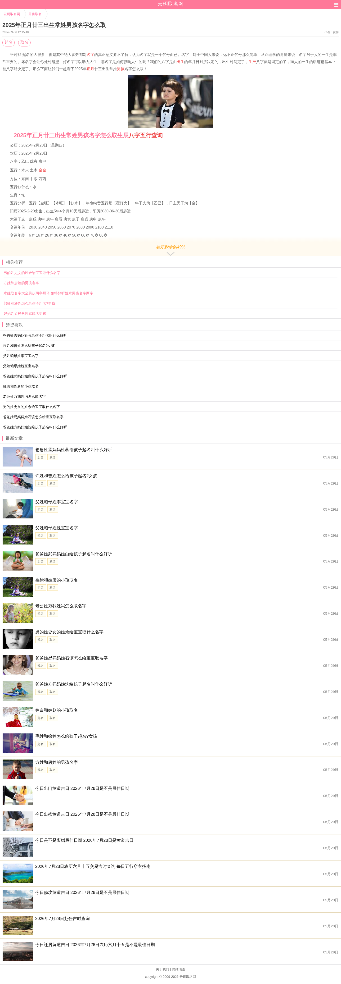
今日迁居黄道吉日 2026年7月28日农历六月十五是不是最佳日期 (95, 944)
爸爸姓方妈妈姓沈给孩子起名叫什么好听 (73, 684)
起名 (8, 42)
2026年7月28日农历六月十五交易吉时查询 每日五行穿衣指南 (93, 866)
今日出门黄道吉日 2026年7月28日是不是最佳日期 (82, 788)
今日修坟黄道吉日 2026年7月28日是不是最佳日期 (82, 892)
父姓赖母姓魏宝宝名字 (56, 528)
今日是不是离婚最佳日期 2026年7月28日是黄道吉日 (84, 840)
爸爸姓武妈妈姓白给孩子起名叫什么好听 (73, 554)
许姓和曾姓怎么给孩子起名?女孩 (66, 475)
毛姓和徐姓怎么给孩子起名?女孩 (66, 736)
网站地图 (178, 969)
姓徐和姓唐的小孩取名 (56, 580)
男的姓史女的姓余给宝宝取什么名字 (32, 273)
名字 (90, 55)
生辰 (252, 62)
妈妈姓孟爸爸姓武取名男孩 (25, 313)
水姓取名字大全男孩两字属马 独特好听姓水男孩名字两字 (48, 293)
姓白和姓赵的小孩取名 (56, 710)
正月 (90, 69)
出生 (180, 62)
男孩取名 (35, 14)
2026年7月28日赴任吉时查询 (62, 918)
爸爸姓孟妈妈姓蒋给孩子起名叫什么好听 (73, 449)
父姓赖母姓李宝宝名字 (56, 501)
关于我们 (162, 969)
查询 (157, 135)
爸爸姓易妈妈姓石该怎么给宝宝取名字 (71, 658)
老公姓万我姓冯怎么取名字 (60, 606)
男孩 (121, 69)
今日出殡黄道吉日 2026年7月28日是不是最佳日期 (82, 814)
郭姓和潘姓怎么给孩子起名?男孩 (29, 303)
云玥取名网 (12, 14)
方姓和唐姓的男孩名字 (21, 283)
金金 (42, 170)
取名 (24, 42)
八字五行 (140, 135)
